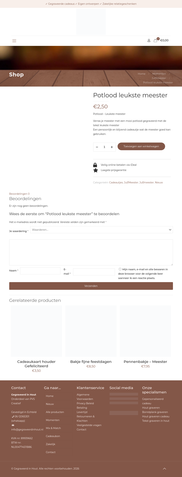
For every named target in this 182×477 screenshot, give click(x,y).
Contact (51, 452)
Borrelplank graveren (155, 412)
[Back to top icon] (164, 468)
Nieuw (159, 182)
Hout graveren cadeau (155, 416)
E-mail (67, 271)
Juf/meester (147, 182)
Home (141, 73)
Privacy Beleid (85, 403)
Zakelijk (50, 444)
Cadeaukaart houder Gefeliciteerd (36, 363)
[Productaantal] (104, 147)
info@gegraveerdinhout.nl (27, 429)
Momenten (159, 73)
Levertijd (82, 412)
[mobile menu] (14, 41)
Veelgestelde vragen (89, 425)
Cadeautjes (116, 182)
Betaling (82, 407)
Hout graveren (151, 407)
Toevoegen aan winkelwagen (141, 146)
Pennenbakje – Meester (145, 361)
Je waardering (18, 231)
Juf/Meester (159, 78)
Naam (13, 270)
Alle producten (55, 412)
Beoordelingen (19, 193)
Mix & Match (53, 428)
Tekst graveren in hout (155, 420)
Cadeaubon (53, 436)
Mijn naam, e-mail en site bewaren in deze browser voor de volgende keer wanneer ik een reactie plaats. (143, 274)
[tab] (91, 194)
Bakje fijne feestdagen (91, 361)
